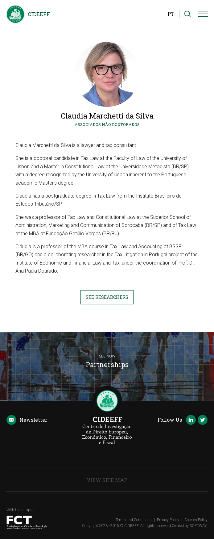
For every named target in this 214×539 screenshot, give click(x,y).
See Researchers (107, 297)
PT (171, 13)
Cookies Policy (196, 520)
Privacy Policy (168, 520)
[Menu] (203, 15)
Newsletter (26, 420)
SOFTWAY (198, 526)
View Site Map (107, 480)
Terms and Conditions (134, 520)
